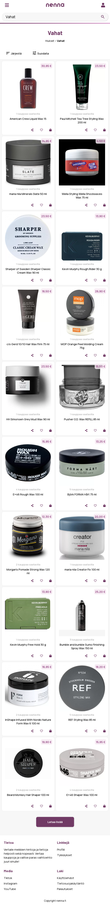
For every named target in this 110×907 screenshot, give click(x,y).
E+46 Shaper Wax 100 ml (81, 795)
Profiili (61, 850)
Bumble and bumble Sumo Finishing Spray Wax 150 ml (82, 646)
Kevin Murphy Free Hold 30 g (28, 644)
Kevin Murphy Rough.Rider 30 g (82, 269)
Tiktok (8, 878)
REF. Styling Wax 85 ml (82, 720)
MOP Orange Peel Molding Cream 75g (82, 346)
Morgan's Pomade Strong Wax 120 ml (28, 571)
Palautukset (65, 889)
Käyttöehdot (65, 878)
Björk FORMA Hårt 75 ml (82, 494)
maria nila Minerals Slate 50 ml (28, 194)
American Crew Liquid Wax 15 (28, 119)
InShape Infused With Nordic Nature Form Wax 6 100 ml (28, 721)
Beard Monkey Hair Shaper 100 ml (28, 795)
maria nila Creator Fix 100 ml (82, 569)
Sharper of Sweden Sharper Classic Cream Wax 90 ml (28, 270)
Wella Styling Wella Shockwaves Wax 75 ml (82, 195)
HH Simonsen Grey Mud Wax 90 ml (28, 419)
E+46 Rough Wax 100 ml (28, 494)
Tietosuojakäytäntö (70, 883)
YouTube (10, 889)
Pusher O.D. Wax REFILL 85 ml (82, 419)
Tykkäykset (64, 855)
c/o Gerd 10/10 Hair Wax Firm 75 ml (28, 344)
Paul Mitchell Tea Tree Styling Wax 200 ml (82, 120)
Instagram (10, 883)
